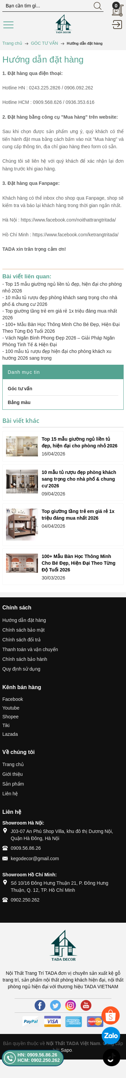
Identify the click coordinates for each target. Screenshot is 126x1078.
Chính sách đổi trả (21, 639)
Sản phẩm (13, 784)
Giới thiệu (12, 774)
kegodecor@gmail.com (35, 858)
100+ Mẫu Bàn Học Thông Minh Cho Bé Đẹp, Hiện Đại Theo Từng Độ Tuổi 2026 (79, 563)
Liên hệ (10, 793)
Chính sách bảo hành (24, 659)
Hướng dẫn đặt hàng (24, 620)
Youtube (10, 708)
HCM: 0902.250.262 (38, 1060)
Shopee (10, 716)
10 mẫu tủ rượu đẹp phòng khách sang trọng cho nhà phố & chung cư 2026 (79, 479)
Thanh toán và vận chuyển (30, 649)
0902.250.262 (25, 900)
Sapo (66, 1050)
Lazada (10, 734)
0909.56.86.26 (26, 848)
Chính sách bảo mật (23, 630)
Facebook (12, 699)
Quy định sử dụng (21, 669)
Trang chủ (13, 764)
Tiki (5, 725)
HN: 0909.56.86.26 (37, 1054)
